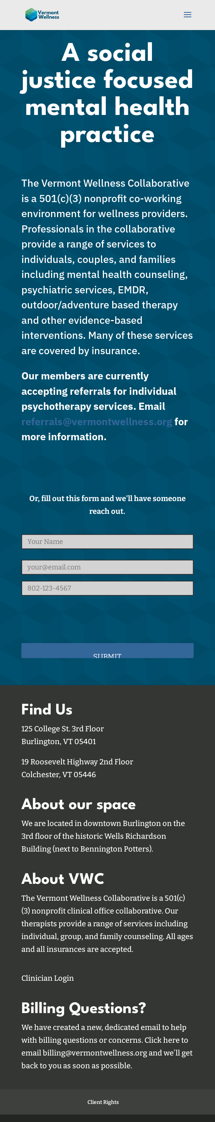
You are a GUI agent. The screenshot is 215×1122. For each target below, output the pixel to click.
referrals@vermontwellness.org (96, 421)
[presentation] (78, 616)
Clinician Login (47, 978)
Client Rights (103, 1102)
